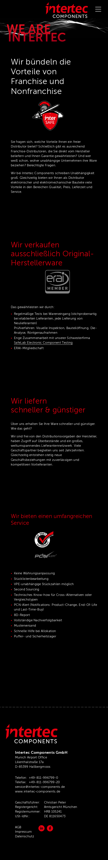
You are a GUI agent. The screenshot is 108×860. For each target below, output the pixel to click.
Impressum (23, 831)
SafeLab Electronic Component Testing (43, 343)
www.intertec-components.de (37, 791)
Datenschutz (24, 836)
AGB (18, 827)
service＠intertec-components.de (40, 786)
